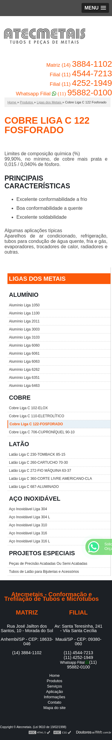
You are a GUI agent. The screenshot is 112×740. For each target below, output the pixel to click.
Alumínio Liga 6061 (24, 353)
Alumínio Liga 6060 (24, 345)
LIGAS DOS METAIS (37, 278)
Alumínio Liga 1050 (24, 305)
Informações (54, 697)
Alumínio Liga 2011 (24, 321)
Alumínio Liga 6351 (24, 378)
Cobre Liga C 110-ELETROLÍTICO (36, 416)
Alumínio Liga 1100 (24, 313)
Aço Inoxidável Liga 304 (28, 509)
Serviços (54, 686)
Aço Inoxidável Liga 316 (28, 533)
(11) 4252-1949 (78, 657)
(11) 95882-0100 (82, 664)
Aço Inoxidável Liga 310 (28, 525)
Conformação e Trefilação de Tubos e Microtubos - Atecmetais (45, 37)
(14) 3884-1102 (27, 652)
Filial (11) (81, 74)
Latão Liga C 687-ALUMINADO (34, 487)
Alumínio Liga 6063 (24, 361)
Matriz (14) (79, 65)
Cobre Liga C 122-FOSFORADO (36, 424)
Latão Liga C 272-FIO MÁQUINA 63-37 (40, 470)
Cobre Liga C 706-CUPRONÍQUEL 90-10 (42, 432)
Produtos (54, 681)
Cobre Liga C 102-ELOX (28, 408)
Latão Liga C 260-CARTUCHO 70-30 (38, 462)
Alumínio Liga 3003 (24, 329)
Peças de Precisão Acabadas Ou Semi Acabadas (48, 563)
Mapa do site (54, 707)
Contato (55, 702)
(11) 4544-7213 (78, 652)
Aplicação (54, 691)
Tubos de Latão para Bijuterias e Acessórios (44, 572)
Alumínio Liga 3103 (24, 337)
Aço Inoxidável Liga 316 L (29, 541)
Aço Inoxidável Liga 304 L (29, 517)
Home (54, 675)
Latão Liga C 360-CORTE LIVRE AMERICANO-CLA (50, 479)
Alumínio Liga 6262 (24, 369)
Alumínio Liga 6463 (24, 386)
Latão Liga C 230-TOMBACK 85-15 (37, 454)
